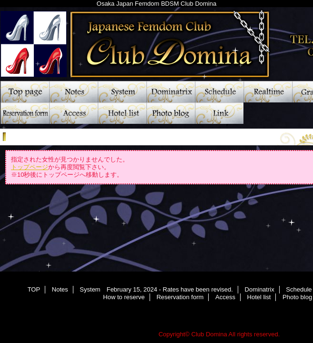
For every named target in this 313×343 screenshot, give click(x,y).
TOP (24, 91)
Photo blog (170, 113)
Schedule (219, 91)
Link (219, 113)
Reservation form (24, 113)
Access (73, 113)
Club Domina (209, 334)
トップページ (29, 167)
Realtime (267, 91)
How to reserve (123, 297)
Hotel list (122, 113)
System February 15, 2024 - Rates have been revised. (122, 91)
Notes (73, 91)
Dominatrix (170, 91)
